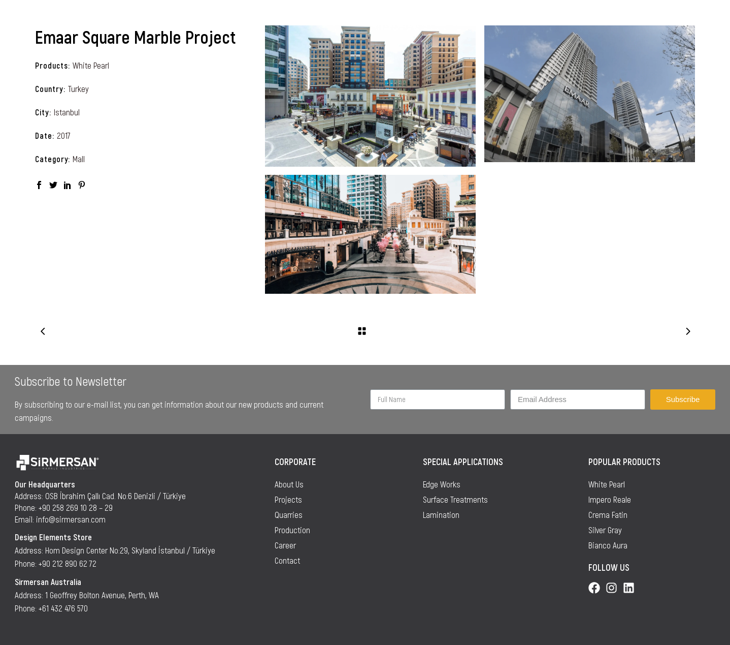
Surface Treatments (455, 499)
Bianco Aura (607, 545)
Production (292, 530)
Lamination (441, 514)
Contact (287, 560)
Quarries (289, 514)
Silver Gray (605, 530)
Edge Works (441, 484)
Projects (288, 499)
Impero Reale (609, 499)
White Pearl (91, 65)
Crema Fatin (607, 514)
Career (285, 545)
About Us (289, 484)
